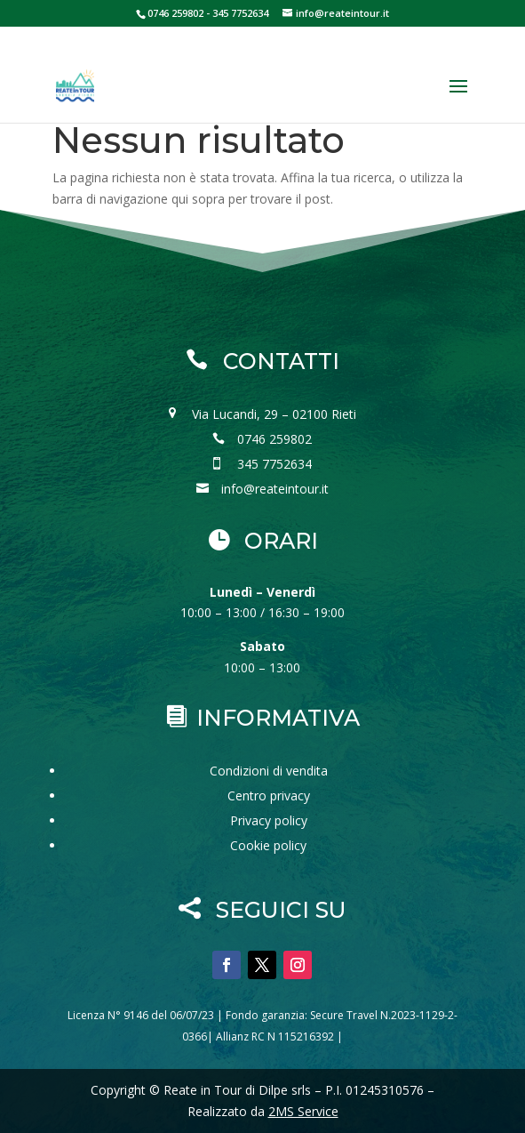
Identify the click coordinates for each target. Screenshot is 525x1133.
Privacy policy (268, 820)
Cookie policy (268, 845)
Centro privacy (268, 795)
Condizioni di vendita (269, 770)
